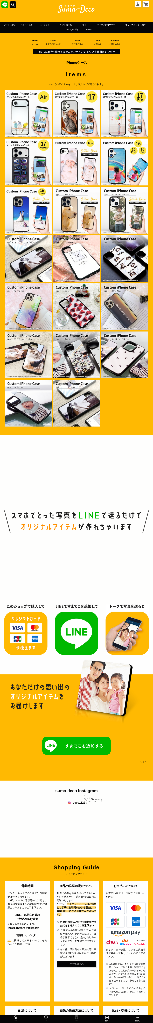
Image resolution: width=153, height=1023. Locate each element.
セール (132, 30)
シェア (143, 762)
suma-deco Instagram (76, 791)
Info (99, 42)
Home (35, 42)
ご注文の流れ (76, 964)
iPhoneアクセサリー (34, 30)
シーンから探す (110, 30)
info (9, 941)
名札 (127, 24)
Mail (76, 1018)
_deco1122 (76, 803)
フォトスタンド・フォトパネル (41, 24)
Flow (79, 42)
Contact (116, 42)
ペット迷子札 (104, 24)
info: (76, 52)
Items (107, 1018)
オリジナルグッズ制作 (73, 30)
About (54, 42)
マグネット (77, 24)
